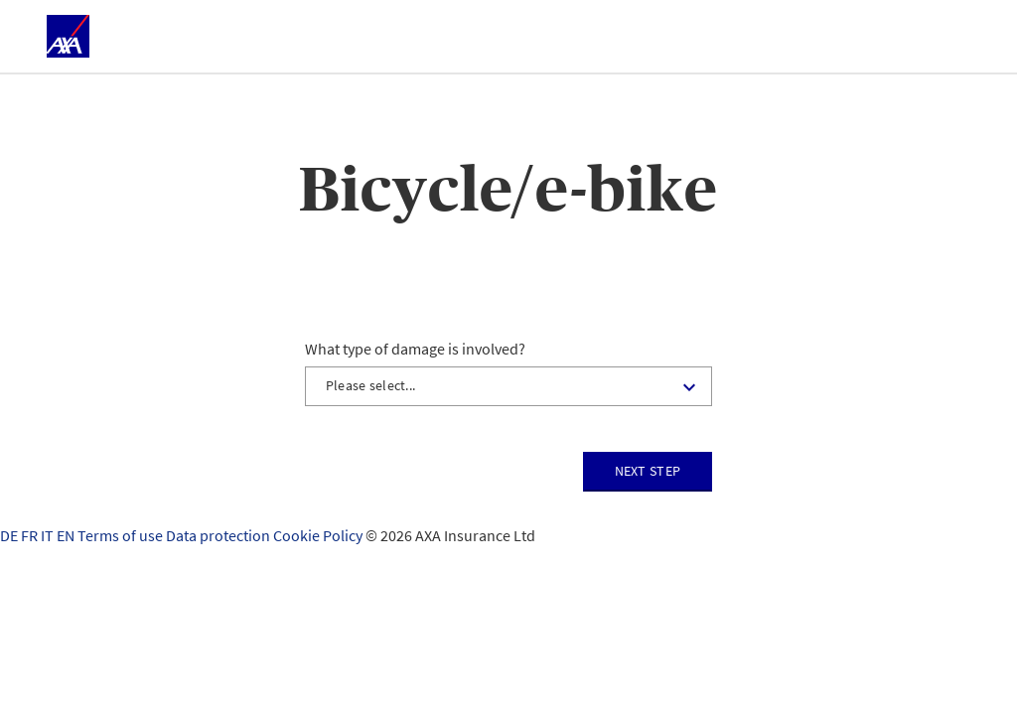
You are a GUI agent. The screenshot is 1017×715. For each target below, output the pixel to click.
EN (67, 535)
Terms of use (121, 535)
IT (49, 535)
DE (10, 535)
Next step (648, 471)
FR (31, 535)
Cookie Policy (319, 535)
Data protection (219, 535)
